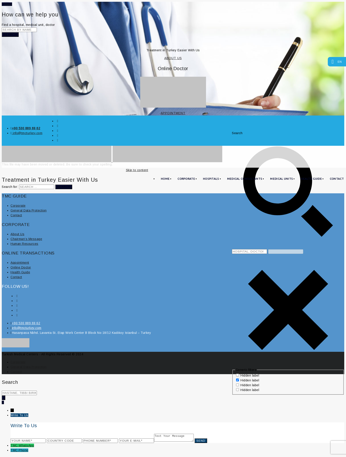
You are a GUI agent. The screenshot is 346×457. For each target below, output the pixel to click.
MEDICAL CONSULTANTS (244, 178)
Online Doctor (21, 267)
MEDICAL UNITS (281, 178)
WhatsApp (26, 446)
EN (337, 61)
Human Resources (24, 243)
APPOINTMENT (173, 113)
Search (10, 34)
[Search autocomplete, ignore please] (285, 251)
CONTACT (337, 178)
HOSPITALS (211, 178)
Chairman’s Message (26, 239)
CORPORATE (186, 178)
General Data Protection (29, 210)
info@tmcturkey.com (27, 133)
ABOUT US (173, 58)
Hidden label (249, 375)
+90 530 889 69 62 (26, 128)
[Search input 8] (249, 251)
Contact (16, 215)
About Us (17, 234)
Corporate (18, 205)
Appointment (20, 262)
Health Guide (311, 178)
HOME (165, 178)
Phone (23, 451)
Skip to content (137, 170)
